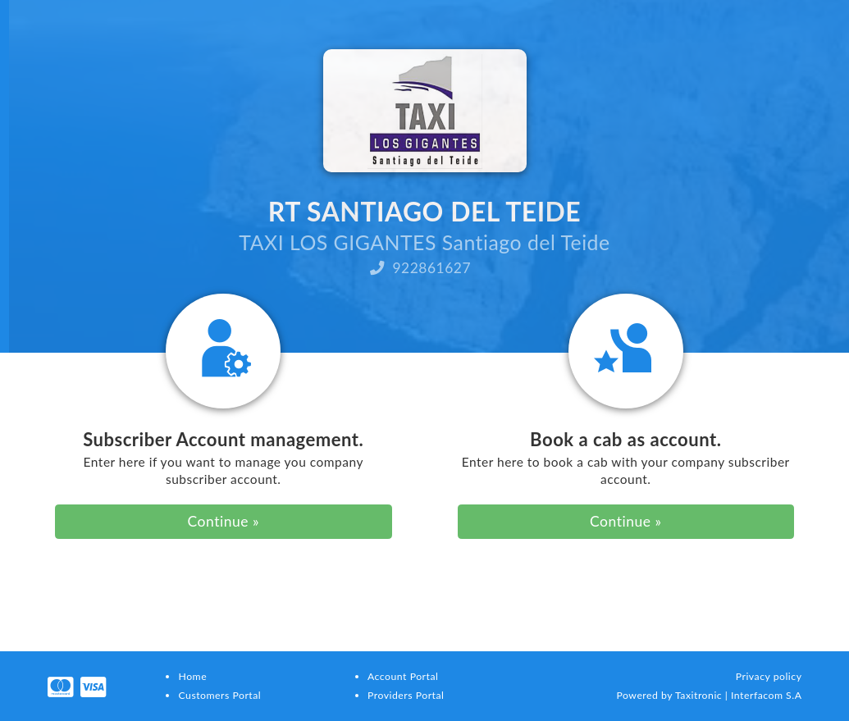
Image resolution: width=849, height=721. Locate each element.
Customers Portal (219, 695)
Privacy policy (769, 676)
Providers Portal (405, 695)
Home (192, 676)
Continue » (223, 521)
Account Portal (402, 676)
